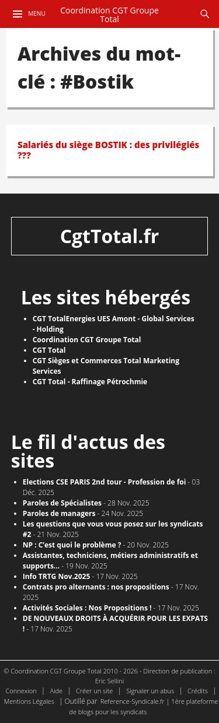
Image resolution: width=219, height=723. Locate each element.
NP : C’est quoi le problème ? (72, 545)
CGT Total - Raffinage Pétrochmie (90, 382)
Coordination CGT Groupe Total (109, 15)
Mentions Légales (29, 701)
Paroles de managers (59, 513)
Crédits (197, 690)
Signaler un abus (150, 690)
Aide (56, 690)
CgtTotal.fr (109, 235)
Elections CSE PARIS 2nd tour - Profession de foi (104, 482)
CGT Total (49, 350)
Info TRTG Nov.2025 (57, 576)
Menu (36, 13)
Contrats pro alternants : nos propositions (96, 587)
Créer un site (94, 690)
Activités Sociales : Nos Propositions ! (87, 608)
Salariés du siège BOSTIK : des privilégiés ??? (108, 149)
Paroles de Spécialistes (62, 503)
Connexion (21, 690)
